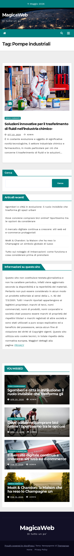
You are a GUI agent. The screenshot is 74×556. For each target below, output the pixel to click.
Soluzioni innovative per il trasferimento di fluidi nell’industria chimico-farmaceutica (36, 129)
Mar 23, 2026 (17, 432)
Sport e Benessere (16, 419)
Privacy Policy (41, 550)
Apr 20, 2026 (17, 399)
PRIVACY (19, 345)
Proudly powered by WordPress (20, 546)
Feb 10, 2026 (16, 497)
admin (29, 135)
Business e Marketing (17, 451)
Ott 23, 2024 (14, 135)
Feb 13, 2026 (16, 464)
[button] (61, 33)
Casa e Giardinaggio (16, 386)
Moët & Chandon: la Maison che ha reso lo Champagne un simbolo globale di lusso (34, 491)
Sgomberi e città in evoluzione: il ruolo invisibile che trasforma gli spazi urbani (35, 394)
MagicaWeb (15, 15)
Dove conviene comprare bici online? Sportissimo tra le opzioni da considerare (36, 426)
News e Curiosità (13, 118)
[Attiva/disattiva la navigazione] (68, 33)
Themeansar (63, 546)
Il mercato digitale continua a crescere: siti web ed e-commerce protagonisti (36, 459)
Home (29, 550)
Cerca (8, 172)
